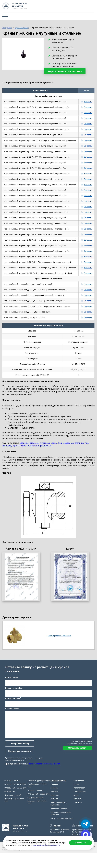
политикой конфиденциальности (46, 845)
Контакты (78, 802)
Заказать (88, 101)
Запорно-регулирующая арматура (61, 813)
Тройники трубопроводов (39, 780)
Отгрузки (77, 799)
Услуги (76, 784)
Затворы (54, 788)
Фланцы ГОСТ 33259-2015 (39, 794)
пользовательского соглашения (44, 764)
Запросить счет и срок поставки (64, 71)
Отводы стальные (12, 780)
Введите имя (11, 677)
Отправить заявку (77, 748)
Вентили (54, 791)
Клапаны (54, 784)
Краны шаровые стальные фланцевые (32, 445)
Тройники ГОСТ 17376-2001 (37, 785)
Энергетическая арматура (62, 818)
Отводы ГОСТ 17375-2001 (15, 784)
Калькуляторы (80, 791)
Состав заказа (12, 708)
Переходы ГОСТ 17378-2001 (14, 800)
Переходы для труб (12, 795)
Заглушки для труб (36, 797)
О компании (79, 780)
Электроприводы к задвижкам (59, 803)
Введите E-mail (13, 698)
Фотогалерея (79, 788)
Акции (76, 795)
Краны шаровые (58, 780)
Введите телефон (14, 687)
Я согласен (80, 843)
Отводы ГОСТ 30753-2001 (15, 788)
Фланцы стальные (35, 790)
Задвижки (55, 795)
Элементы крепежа (59, 808)
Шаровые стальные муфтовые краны (38, 443)
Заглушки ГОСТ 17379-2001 (37, 802)
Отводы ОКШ (10, 791)
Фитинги (54, 799)
